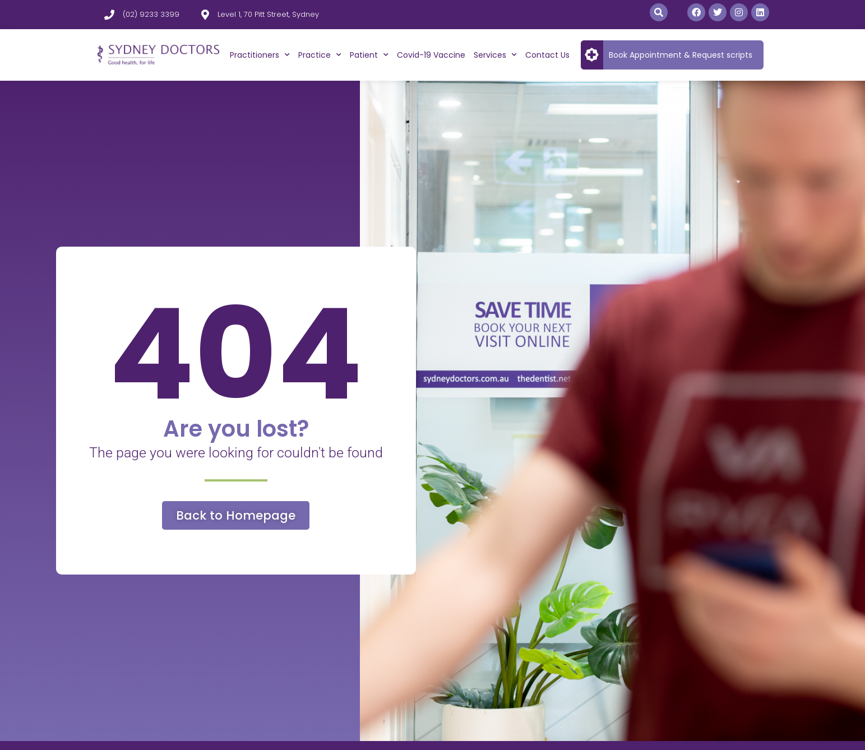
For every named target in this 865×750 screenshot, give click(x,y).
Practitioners (260, 55)
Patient (369, 55)
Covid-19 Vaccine (431, 55)
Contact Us (547, 55)
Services (495, 55)
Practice (319, 55)
